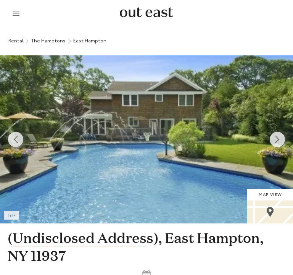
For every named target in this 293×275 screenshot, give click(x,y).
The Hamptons (48, 41)
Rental (16, 41)
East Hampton (89, 41)
